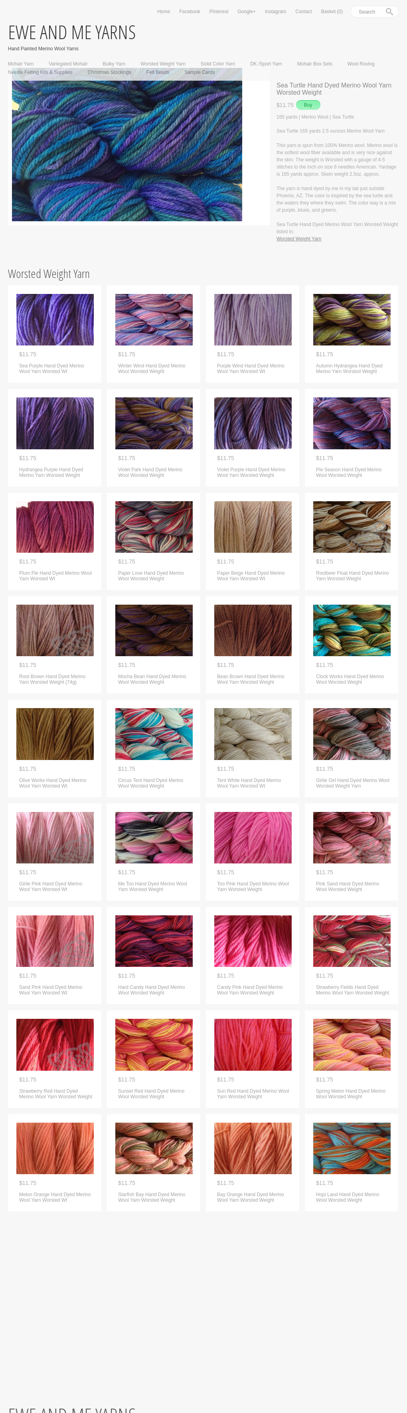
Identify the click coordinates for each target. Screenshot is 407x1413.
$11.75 (27, 354)
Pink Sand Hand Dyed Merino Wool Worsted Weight (347, 886)
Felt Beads (157, 72)
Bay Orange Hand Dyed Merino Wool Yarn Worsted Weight (250, 1197)
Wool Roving (361, 64)
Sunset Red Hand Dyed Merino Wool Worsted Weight (151, 1093)
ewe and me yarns (72, 32)
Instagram (275, 11)
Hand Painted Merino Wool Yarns (43, 48)
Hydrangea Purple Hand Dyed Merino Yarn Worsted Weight (51, 472)
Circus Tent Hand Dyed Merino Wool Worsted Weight (150, 783)
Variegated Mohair (68, 64)
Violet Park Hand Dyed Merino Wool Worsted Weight (150, 472)
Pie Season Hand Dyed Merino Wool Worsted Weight (349, 472)
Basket (332, 11)
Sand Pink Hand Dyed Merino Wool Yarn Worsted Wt (50, 990)
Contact (303, 11)
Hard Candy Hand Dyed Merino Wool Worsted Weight (151, 990)
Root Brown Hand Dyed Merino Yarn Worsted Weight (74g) (52, 679)
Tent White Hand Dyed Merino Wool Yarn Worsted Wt (249, 783)
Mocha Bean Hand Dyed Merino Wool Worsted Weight (152, 679)
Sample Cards (199, 72)
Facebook (189, 11)
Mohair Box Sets (314, 64)
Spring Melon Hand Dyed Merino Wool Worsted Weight (350, 1093)
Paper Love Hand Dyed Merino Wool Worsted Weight (151, 575)
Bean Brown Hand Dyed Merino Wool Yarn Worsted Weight (251, 679)
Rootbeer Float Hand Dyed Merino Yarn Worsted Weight (352, 575)
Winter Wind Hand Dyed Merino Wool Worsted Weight (152, 368)
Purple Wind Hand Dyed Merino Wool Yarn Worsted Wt (251, 368)
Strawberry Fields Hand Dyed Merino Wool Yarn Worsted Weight (352, 990)
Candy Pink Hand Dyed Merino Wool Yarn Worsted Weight (250, 990)
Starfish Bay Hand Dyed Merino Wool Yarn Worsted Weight (151, 1197)
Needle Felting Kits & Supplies (40, 72)
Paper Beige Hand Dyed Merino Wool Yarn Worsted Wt (251, 575)
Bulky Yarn (114, 64)
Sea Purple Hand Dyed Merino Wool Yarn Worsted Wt (51, 368)
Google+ (246, 11)
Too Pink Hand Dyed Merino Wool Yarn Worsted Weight (253, 886)
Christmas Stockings (109, 72)
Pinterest (218, 11)
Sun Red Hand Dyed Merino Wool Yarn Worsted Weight (253, 1093)
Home (163, 11)
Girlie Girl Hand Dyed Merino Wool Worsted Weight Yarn (352, 783)
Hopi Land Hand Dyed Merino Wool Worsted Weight (347, 1197)
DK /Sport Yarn (266, 64)
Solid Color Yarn (218, 64)
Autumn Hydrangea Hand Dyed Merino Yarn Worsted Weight (349, 368)
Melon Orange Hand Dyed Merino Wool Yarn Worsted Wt (55, 1197)
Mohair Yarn (21, 64)
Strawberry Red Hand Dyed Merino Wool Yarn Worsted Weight (55, 1093)
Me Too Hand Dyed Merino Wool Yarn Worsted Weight (152, 886)
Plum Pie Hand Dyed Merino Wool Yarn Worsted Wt (55, 575)
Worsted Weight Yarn (163, 64)
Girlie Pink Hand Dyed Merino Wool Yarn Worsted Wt (50, 886)
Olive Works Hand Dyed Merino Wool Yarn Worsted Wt (52, 783)
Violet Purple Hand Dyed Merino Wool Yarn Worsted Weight (251, 472)
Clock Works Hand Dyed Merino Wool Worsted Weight (350, 679)
